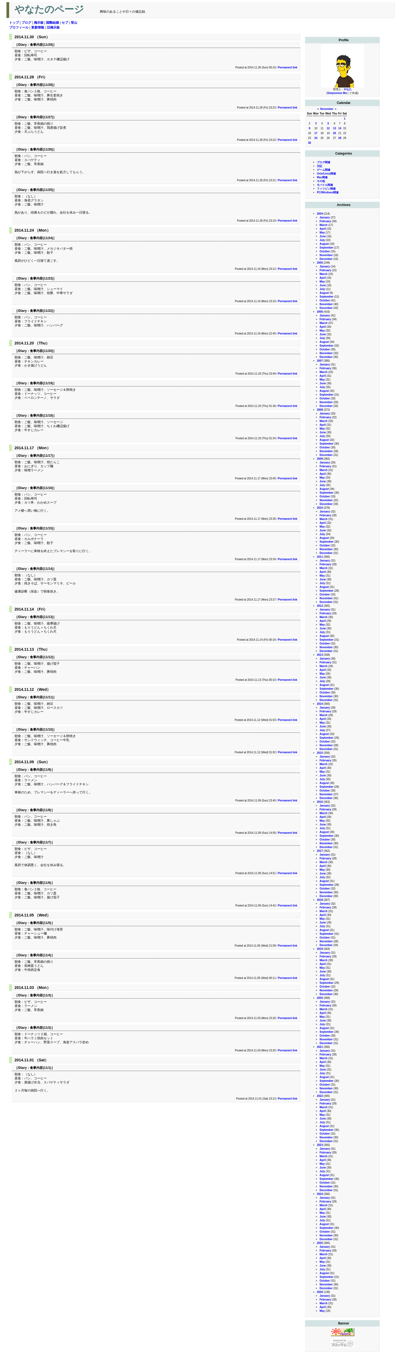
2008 (320, 409)
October (325, 251)
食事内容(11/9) (40, 770)
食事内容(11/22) (41, 311)
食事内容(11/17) (41, 456)
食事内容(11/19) (41, 383)
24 (315, 138)
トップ (14, 23)
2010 (320, 507)
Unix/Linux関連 (326, 173)
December (326, 258)
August (324, 243)
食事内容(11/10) (41, 729)
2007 (320, 360)
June (323, 236)
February (325, 221)
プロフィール (19, 27)
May (322, 232)
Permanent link (287, 67)
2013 (320, 654)
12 (328, 128)
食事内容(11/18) (41, 415)
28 (339, 138)
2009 (320, 458)
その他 (321, 181)
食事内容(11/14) (41, 569)
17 (315, 133)
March (323, 225)
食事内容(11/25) (41, 190)
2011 (320, 556)
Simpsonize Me (337, 93)
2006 (320, 311)
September (326, 247)
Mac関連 (322, 177)
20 (334, 133)
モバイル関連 (325, 184)
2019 (320, 948)
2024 (320, 1193)
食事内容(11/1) (40, 1068)
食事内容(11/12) (41, 657)
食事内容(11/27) (41, 117)
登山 (74, 23)
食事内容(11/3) (40, 995)
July (322, 240)
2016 (320, 801)
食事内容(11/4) (40, 955)
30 (309, 142)
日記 (319, 166)
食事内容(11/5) (40, 923)
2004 (320, 213)
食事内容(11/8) (40, 810)
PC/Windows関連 (327, 192)
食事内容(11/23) (41, 278)
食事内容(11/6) (40, 883)
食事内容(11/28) (41, 85)
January (325, 217)
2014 (320, 703)
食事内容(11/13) (41, 617)
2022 (320, 1095)
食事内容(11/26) (41, 149)
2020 (320, 997)
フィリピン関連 (326, 188)
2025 (320, 1243)
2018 (320, 899)
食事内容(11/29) (41, 45)
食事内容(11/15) (41, 528)
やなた (348, 89)
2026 (320, 1292)
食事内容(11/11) (41, 697)
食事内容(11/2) (40, 1028)
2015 (320, 752)
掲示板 (39, 23)
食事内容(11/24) (41, 238)
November (326, 108)
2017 (320, 850)
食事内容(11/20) (41, 351)
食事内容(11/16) (41, 488)
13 (334, 128)
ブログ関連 (323, 162)
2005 (320, 262)
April (323, 228)
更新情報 (37, 27)
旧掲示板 (53, 27)
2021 (320, 1046)
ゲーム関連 (323, 169)
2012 (320, 605)
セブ (65, 23)
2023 (320, 1144)
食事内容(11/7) (40, 842)
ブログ (26, 23)
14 (339, 128)
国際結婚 (52, 23)
